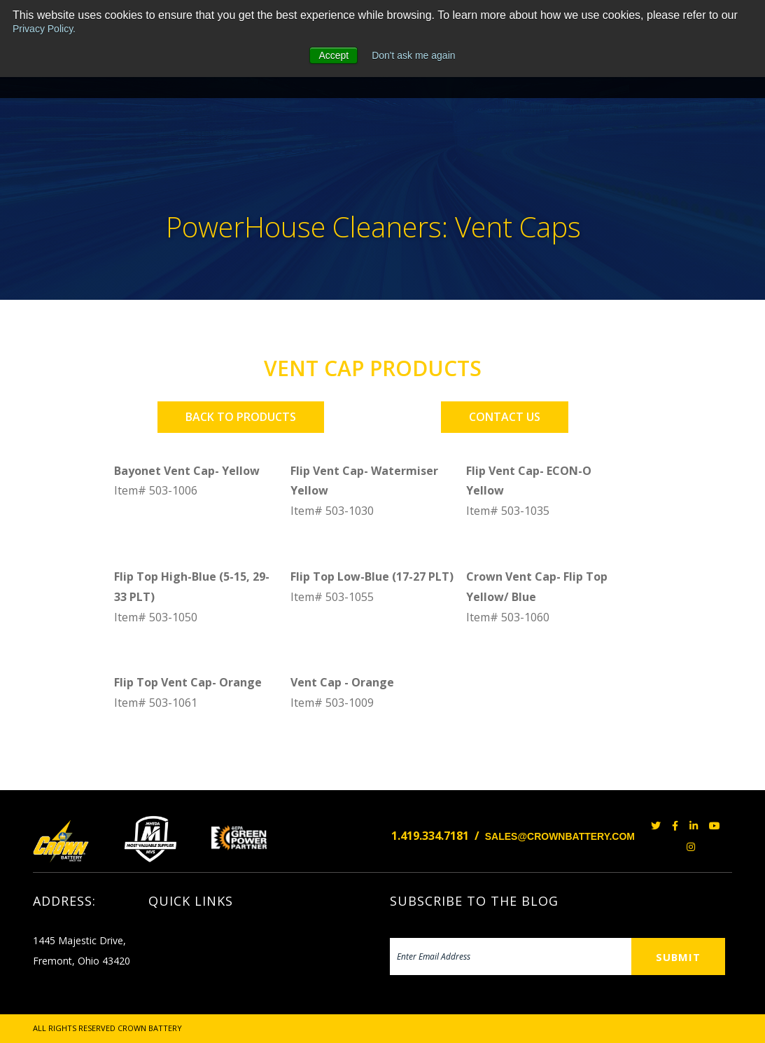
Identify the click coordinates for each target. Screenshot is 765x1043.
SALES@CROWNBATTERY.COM (560, 836)
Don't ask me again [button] (413, 55)
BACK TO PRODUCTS (240, 416)
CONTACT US (504, 416)
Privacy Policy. (44, 28)
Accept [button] (333, 55)
